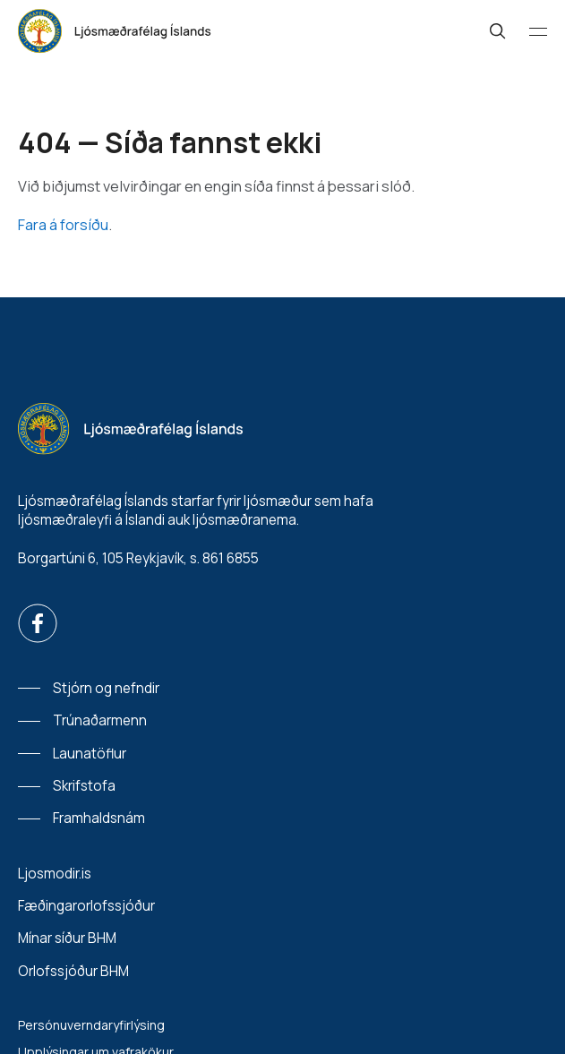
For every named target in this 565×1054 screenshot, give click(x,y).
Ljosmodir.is (54, 873)
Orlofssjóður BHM (73, 971)
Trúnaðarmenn (100, 720)
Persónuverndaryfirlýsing (91, 1024)
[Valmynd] (538, 31)
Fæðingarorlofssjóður (86, 905)
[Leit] (498, 31)
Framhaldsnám (99, 818)
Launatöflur (89, 753)
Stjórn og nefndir (106, 688)
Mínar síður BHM (67, 938)
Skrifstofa (84, 785)
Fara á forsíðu (63, 225)
